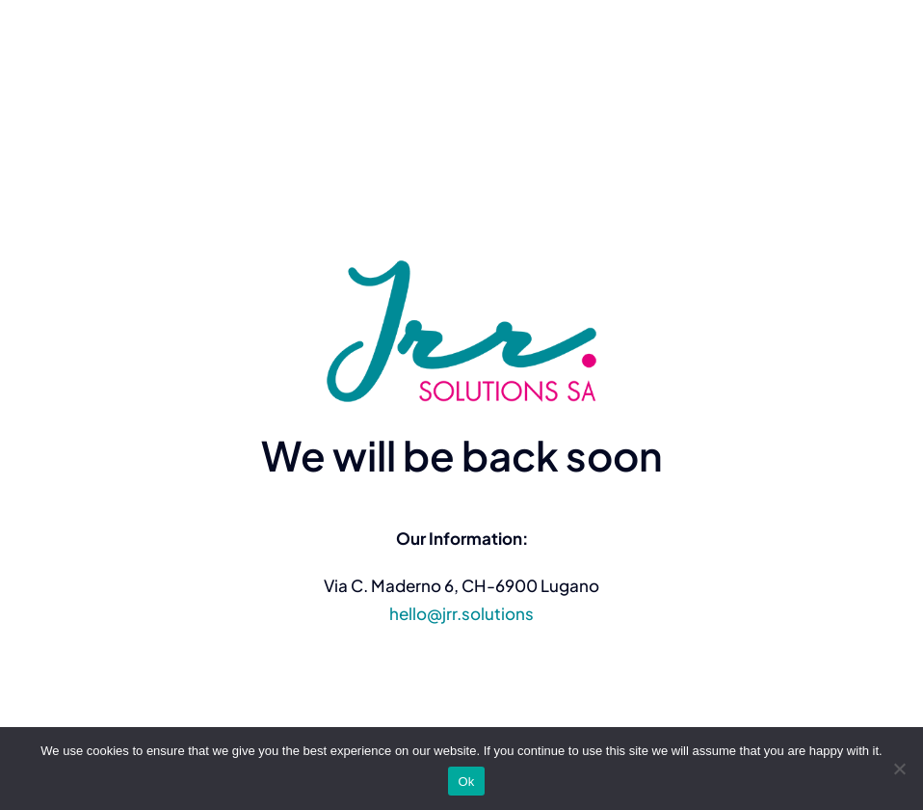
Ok (466, 781)
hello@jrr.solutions (461, 613)
